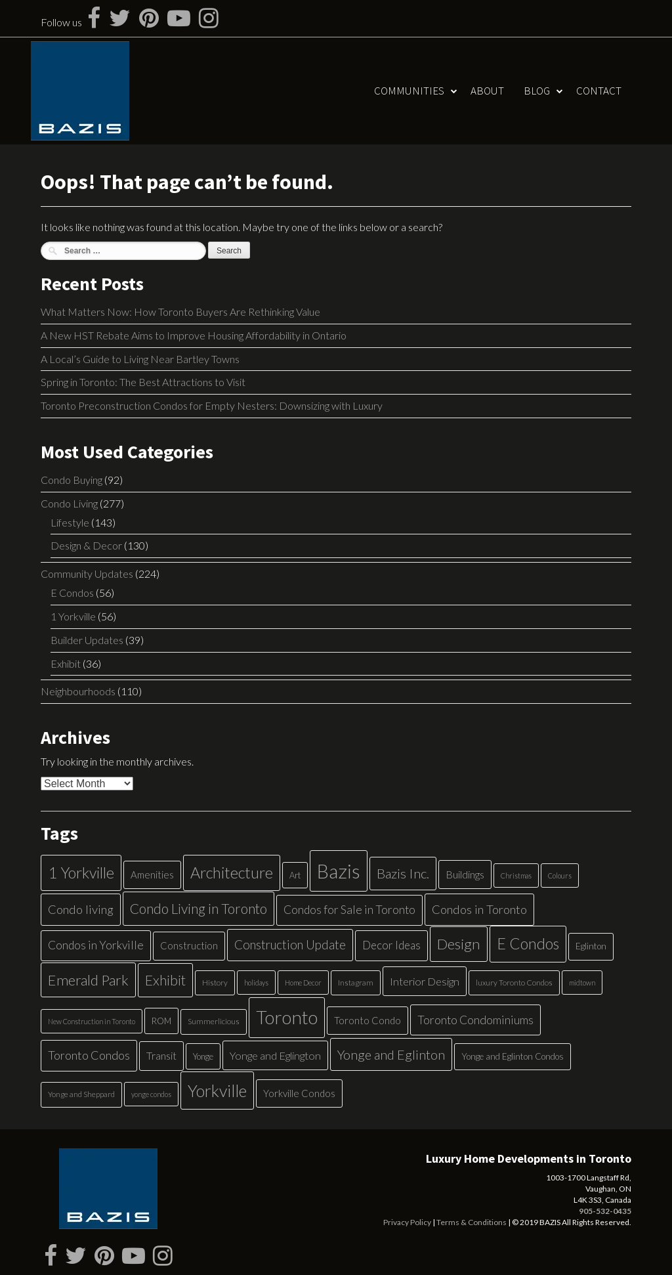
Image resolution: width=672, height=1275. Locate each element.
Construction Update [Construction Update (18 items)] (290, 944)
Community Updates (87, 573)
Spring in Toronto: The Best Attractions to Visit (143, 382)
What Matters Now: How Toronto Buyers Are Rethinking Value (180, 311)
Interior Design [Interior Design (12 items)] (424, 981)
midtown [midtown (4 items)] (582, 982)
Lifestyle (70, 522)
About (487, 90)
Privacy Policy (407, 1222)
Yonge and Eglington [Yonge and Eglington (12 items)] (275, 1055)
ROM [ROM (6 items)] (161, 1021)
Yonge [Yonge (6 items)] (203, 1056)
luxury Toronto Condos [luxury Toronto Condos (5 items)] (514, 982)
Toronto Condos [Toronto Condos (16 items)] (89, 1055)
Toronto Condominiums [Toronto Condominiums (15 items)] (475, 1020)
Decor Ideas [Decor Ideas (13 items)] (391, 945)
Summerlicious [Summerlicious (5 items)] (214, 1021)
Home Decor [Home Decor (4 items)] (303, 982)
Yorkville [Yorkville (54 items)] (217, 1090)
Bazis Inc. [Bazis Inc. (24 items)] (403, 873)
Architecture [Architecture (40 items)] (231, 872)
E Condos (72, 592)
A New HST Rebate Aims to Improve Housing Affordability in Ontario (193, 335)
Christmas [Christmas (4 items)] (516, 875)
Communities (409, 90)
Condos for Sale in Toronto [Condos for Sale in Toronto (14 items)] (349, 910)
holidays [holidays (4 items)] (256, 982)
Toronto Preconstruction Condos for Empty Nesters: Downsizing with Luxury (212, 405)
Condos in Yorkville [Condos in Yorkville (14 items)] (96, 945)
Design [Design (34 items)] (458, 944)
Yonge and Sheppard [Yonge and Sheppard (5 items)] (81, 1094)
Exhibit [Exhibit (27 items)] (165, 980)
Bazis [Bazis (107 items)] (338, 870)
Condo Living (69, 503)
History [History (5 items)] (215, 982)
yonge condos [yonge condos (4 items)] (151, 1094)
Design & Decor (86, 545)
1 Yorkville (73, 616)
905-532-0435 (605, 1211)
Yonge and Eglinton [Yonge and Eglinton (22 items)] (391, 1054)
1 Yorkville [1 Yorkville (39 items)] (81, 872)
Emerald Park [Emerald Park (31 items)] (88, 980)
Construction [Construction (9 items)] (189, 945)
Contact (598, 90)
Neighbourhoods (78, 691)
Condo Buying (71, 479)
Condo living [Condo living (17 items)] (81, 909)
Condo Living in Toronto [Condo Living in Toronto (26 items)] (198, 908)
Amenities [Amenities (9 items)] (152, 874)
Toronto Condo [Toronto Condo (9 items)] (367, 1020)
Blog (537, 90)
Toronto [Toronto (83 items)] (287, 1017)
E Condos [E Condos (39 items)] (528, 943)
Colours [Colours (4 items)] (560, 875)
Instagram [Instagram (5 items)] (355, 982)
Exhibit (66, 663)
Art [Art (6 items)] (295, 875)
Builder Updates (87, 640)
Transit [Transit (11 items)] (161, 1055)
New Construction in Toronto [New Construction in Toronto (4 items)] (91, 1021)
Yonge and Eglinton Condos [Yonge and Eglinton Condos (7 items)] (512, 1056)
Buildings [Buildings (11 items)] (465, 874)
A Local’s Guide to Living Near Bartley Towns (140, 359)
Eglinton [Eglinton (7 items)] (591, 946)
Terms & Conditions (471, 1222)
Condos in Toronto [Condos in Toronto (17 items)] (479, 909)
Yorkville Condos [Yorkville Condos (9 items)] (299, 1093)
